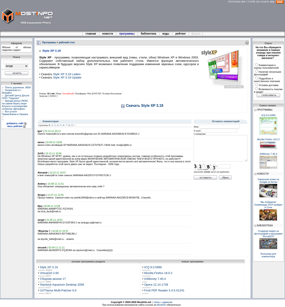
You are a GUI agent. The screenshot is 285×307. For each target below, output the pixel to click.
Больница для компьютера (268, 255)
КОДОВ (265, 1)
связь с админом (163, 302)
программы (126, 33)
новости (108, 33)
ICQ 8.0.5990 (153, 267)
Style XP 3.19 (49, 267)
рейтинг (181, 33)
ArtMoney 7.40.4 (155, 278)
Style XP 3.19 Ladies (67, 74)
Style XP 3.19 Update (67, 77)
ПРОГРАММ (234, 1)
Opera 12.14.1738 (156, 284)
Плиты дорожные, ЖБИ (18, 87)
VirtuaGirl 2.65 (49, 273)
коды (166, 33)
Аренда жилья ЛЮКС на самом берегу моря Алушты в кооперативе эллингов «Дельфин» (15, 104)
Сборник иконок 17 (53, 278)
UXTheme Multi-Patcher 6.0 (58, 290)
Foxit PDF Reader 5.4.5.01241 (164, 290)
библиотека (148, 33)
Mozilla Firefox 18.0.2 (158, 273)
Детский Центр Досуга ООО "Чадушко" (15, 96)
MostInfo (161, 304)
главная (91, 33)
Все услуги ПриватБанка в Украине (15, 112)
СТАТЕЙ (250, 1)
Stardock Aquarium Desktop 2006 (62, 284)
